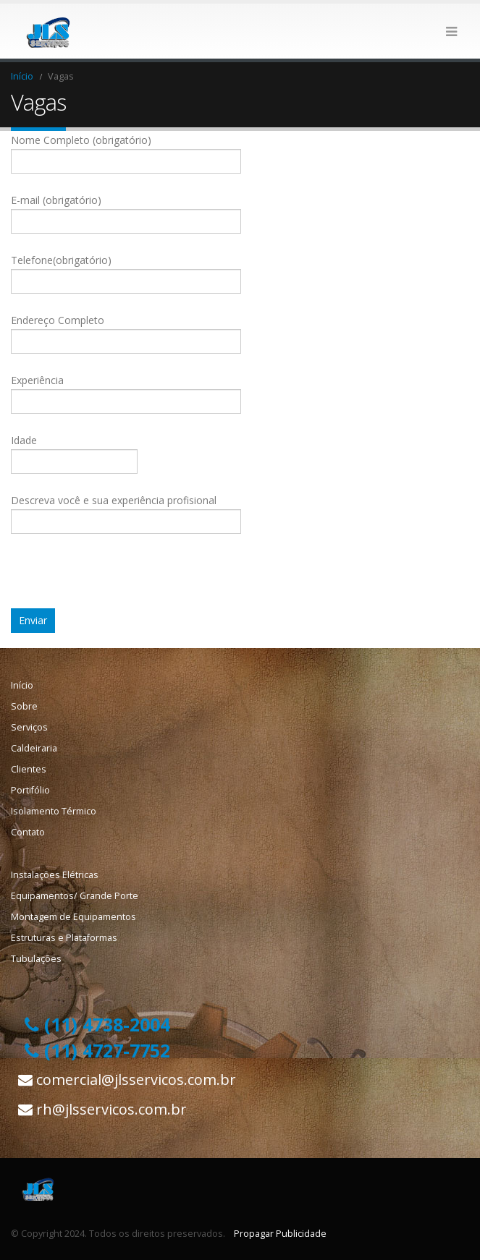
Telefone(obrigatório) (126, 270)
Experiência (126, 390)
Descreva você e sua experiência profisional (126, 510)
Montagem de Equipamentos (73, 917)
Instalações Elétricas (54, 875)
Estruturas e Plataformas (64, 938)
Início (22, 685)
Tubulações (36, 959)
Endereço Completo (126, 330)
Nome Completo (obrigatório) (126, 150)
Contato (28, 832)
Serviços (29, 727)
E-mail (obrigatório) (126, 210)
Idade (74, 450)
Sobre (24, 706)
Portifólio (30, 790)
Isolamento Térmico (53, 811)
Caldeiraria (34, 748)
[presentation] (121, 580)
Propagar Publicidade (280, 1233)
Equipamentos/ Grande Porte (74, 896)
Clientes (28, 769)
